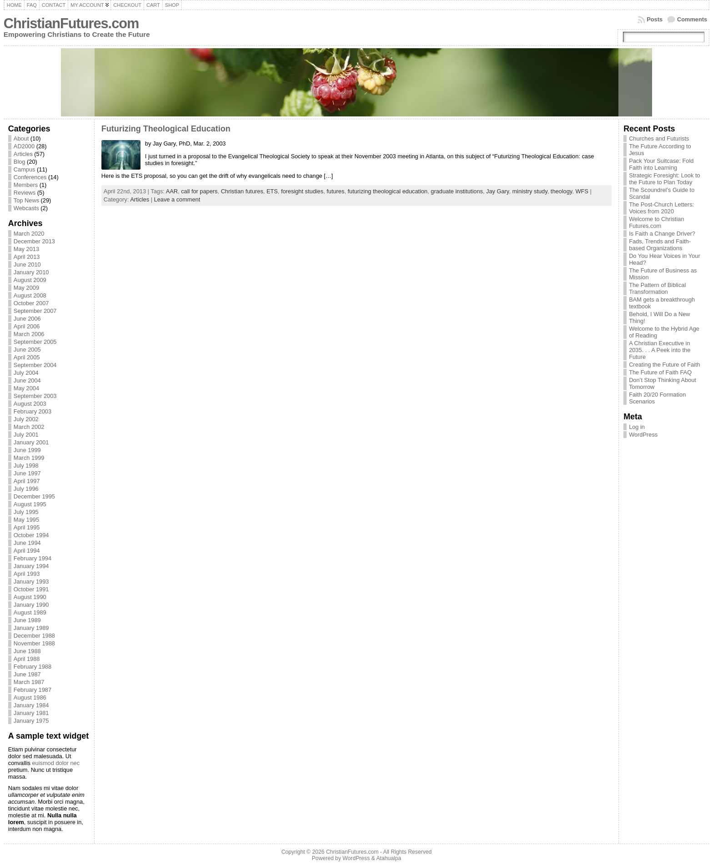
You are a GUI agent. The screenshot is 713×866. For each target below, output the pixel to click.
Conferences (30, 177)
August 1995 (30, 504)
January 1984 (31, 705)
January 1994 (31, 566)
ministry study (529, 191)
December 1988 (34, 635)
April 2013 (27, 256)
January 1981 (31, 713)
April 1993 (27, 573)
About (21, 138)
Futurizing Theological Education (166, 128)
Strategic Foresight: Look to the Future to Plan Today (664, 179)
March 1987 (29, 682)
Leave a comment (177, 199)
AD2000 (24, 146)
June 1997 (27, 473)
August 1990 (30, 597)
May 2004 (26, 388)
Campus (24, 169)
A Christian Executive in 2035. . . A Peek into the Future (659, 350)
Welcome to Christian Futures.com (656, 222)
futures (335, 191)
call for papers (199, 191)
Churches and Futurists (659, 138)
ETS (272, 191)
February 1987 (32, 689)
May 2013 (26, 249)
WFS (581, 191)
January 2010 (31, 272)
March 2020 (29, 233)
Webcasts (26, 208)
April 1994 (27, 550)
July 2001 (26, 434)
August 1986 (30, 697)
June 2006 (27, 318)
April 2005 (27, 357)
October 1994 (31, 535)
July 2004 (26, 372)
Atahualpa (388, 858)
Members (26, 184)
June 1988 (27, 651)
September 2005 (35, 341)
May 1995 (26, 519)
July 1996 (26, 488)
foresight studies (302, 191)
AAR (172, 191)
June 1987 (27, 674)
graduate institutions (457, 191)
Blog (19, 161)
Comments (692, 19)
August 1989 (30, 612)
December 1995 (34, 496)
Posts (655, 19)
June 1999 (27, 450)
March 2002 (29, 426)
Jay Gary (497, 191)
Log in (637, 426)
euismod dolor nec (56, 763)
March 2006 (29, 334)
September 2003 (35, 396)
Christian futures (242, 191)
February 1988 (32, 666)
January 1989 (31, 627)
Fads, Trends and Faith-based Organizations (660, 245)
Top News (26, 200)
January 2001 (31, 442)
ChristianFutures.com (71, 23)
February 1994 (32, 558)
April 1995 (27, 527)
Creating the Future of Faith (664, 364)
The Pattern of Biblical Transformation (657, 288)
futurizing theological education (388, 191)
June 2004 (27, 380)
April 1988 (27, 658)
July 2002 (26, 419)
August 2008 (30, 295)
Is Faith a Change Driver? (662, 233)
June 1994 (27, 542)
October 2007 (31, 303)
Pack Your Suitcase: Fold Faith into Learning (661, 164)
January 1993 (31, 581)
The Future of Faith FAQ (660, 372)
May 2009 (26, 287)
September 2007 (35, 310)
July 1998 (26, 465)
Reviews (24, 192)
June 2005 (27, 349)
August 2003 (30, 403)
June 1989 (27, 620)
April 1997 (27, 481)
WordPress (643, 434)
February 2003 (32, 411)
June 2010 (27, 264)
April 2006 (27, 326)
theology (561, 191)
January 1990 (31, 604)
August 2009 (30, 280)
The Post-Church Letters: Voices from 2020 (661, 208)
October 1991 (31, 589)
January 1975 (31, 720)
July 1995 (26, 512)
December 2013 (34, 241)
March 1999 (29, 457)
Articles (23, 154)
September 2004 (35, 365)
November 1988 (34, 643)
